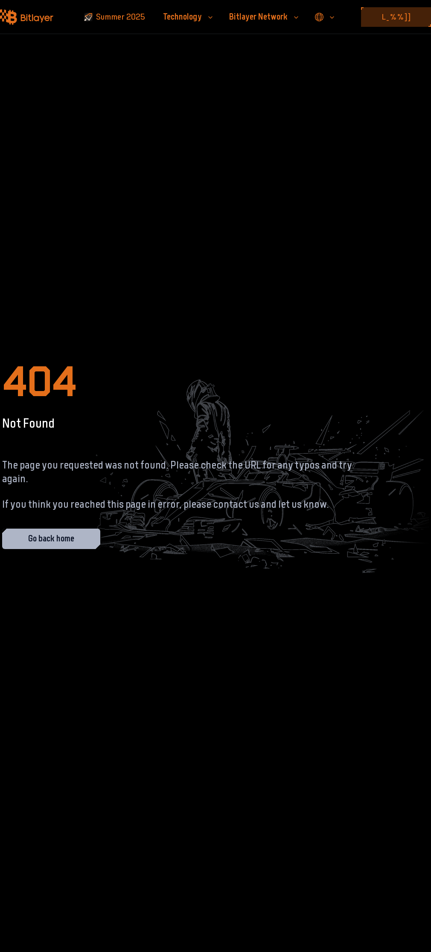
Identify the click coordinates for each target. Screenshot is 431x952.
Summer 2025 (114, 17)
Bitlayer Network (264, 17)
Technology (188, 17)
